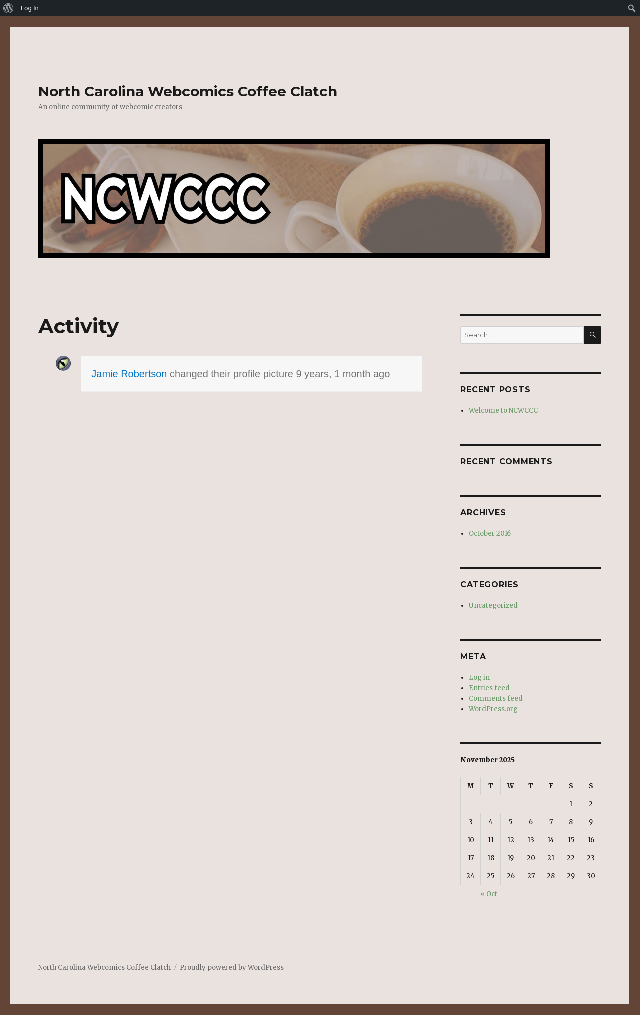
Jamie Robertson (129, 373)
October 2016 (490, 533)
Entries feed (489, 688)
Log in (479, 677)
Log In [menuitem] (30, 8)
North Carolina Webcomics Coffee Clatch (188, 91)
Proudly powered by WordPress (232, 967)
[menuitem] (9, 8)
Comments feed (496, 698)
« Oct (489, 894)
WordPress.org (493, 709)
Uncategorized (493, 605)
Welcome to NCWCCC (503, 410)
